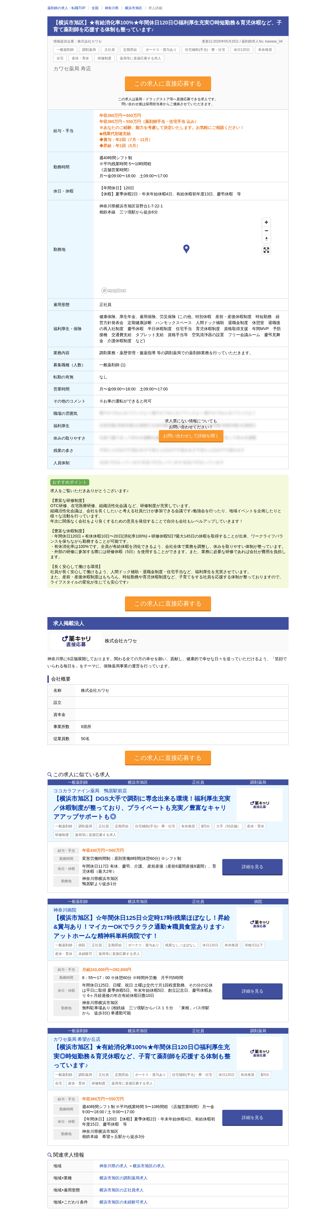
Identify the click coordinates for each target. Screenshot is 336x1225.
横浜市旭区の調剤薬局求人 (123, 1178)
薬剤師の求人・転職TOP (66, 8)
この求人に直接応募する (168, 83)
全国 (95, 8)
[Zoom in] (266, 222)
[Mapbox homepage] (113, 290)
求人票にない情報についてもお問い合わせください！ (191, 430)
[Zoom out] (266, 230)
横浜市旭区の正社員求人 (121, 1190)
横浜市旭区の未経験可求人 (123, 1202)
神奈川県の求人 (113, 1166)
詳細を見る (252, 866)
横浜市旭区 (133, 8)
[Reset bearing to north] (266, 239)
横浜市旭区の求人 (149, 1166)
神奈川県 (112, 8)
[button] (186, 249)
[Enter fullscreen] (266, 250)
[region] (186, 255)
